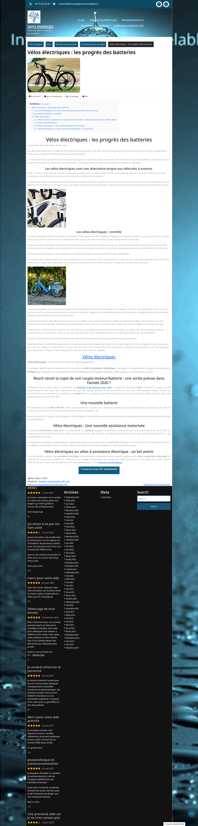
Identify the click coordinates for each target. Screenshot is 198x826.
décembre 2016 (72, 647)
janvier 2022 (71, 559)
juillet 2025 (70, 500)
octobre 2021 (71, 569)
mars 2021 (70, 592)
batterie (42, 481)
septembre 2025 (72, 497)
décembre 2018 (72, 634)
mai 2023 (69, 520)
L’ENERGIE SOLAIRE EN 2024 (103, 19)
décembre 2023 (72, 510)
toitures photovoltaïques (110, 462)
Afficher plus (38, 655)
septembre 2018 (72, 637)
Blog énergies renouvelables (95, 25)
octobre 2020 (71, 598)
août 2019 (70, 611)
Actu (49, 44)
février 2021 (71, 595)
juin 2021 (69, 582)
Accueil (81, 19)
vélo (68, 481)
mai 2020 (69, 605)
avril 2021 (70, 588)
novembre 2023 (72, 513)
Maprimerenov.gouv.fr (133, 19)
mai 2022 (69, 546)
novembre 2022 (72, 539)
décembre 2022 (72, 536)
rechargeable (54, 481)
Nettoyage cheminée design (157, 484)
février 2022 (71, 556)
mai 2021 (69, 585)
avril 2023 (70, 523)
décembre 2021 (72, 562)
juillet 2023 (70, 517)
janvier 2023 (71, 533)
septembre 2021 (72, 572)
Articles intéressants (66, 44)
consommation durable (93, 44)
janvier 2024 (71, 507)
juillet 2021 (70, 579)
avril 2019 (70, 624)
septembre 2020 (72, 602)
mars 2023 (70, 526)
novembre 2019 (72, 608)
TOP (192, 813)
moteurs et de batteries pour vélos (94, 387)
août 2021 (70, 575)
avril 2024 (70, 503)
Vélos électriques (99, 356)
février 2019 (71, 631)
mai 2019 (69, 621)
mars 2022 (70, 552)
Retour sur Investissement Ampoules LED (47, 484)
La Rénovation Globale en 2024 (129, 25)
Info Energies (41, 27)
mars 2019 (70, 628)
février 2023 (71, 530)
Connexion (106, 497)
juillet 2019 (70, 615)
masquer (45, 104)
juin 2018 (69, 644)
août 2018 (70, 641)
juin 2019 (69, 618)
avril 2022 (70, 549)
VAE (63, 481)
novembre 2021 (72, 566)
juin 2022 (69, 543)
